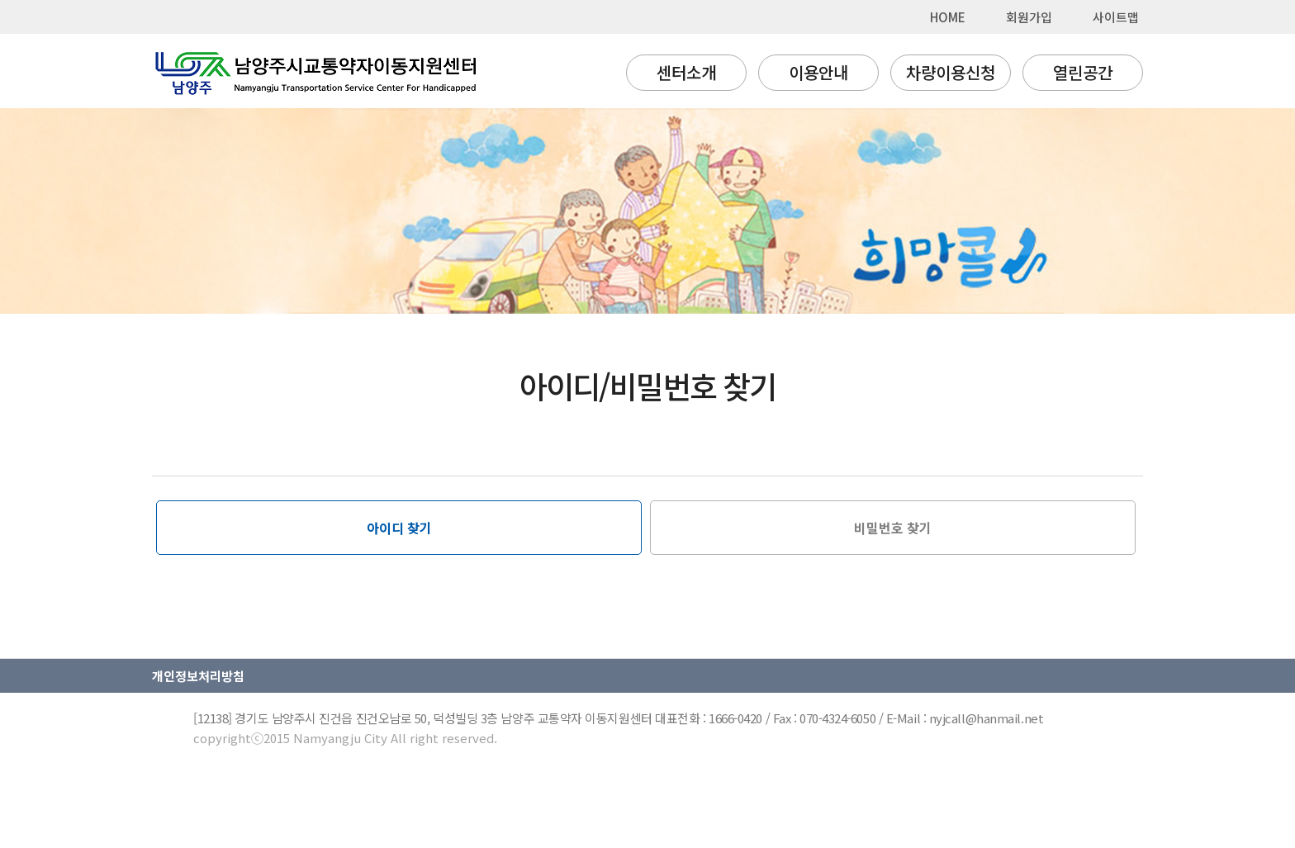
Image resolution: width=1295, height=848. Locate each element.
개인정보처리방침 (198, 676)
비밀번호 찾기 (893, 528)
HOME (947, 17)
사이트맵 (1116, 17)
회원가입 (1029, 17)
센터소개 (686, 72)
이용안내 (818, 72)
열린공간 (1082, 72)
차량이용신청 (950, 72)
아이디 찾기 (399, 528)
